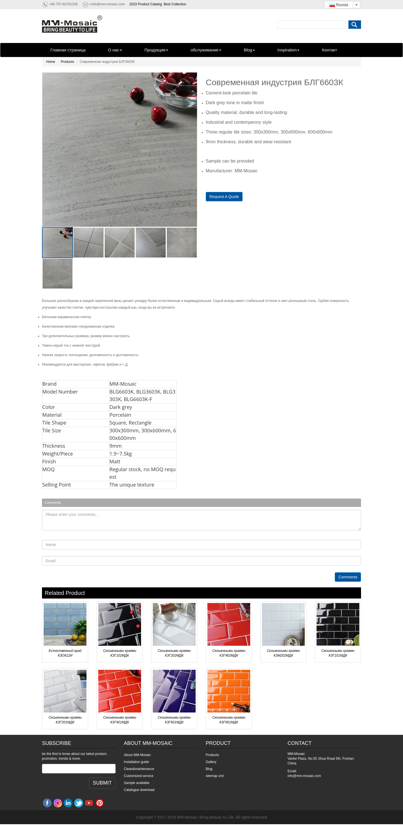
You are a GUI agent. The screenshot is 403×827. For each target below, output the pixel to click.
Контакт (329, 49)
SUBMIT (102, 783)
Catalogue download (139, 790)
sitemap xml (215, 776)
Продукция (156, 49)
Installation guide (136, 762)
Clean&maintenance (139, 769)
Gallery (211, 762)
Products (67, 62)
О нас (115, 49)
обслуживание (206, 49)
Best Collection (175, 4)
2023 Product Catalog (145, 4)
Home (50, 62)
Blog (249, 49)
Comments (347, 577)
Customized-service (138, 776)
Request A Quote (224, 196)
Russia (338, 5)
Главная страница (68, 49)
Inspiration (288, 49)
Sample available (136, 783)
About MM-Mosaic (137, 755)
